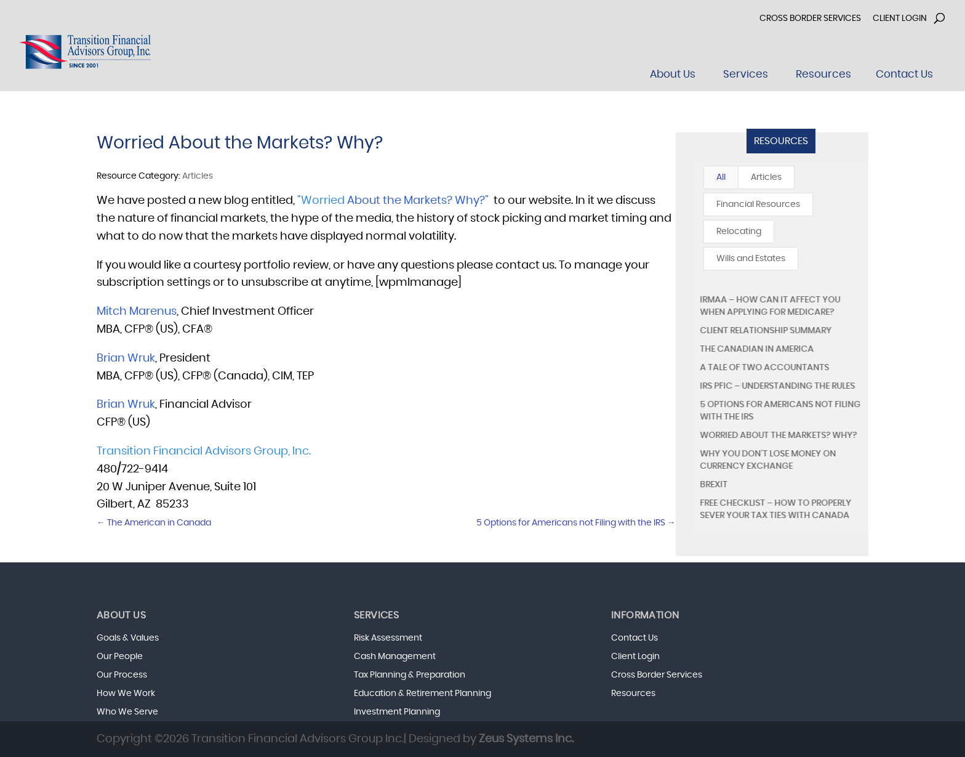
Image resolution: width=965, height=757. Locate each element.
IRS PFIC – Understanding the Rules (777, 386)
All (721, 177)
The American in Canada (154, 523)
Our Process (122, 675)
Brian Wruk (126, 358)
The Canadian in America (757, 349)
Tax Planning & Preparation (409, 675)
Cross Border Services (810, 18)
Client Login (900, 18)
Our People (120, 656)
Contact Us (634, 638)
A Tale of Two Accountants (764, 367)
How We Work (126, 693)
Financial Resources (758, 204)
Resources (781, 141)
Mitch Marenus (137, 311)
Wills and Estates (750, 258)
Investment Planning (397, 712)
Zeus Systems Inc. (526, 739)
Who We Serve (127, 712)
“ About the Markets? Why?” (393, 200)
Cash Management (395, 656)
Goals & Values (128, 638)
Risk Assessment (388, 638)
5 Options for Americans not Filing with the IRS (576, 523)
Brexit (713, 484)
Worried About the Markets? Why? (778, 435)
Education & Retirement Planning (422, 693)
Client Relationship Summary (765, 330)
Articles (766, 177)
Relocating (738, 231)
